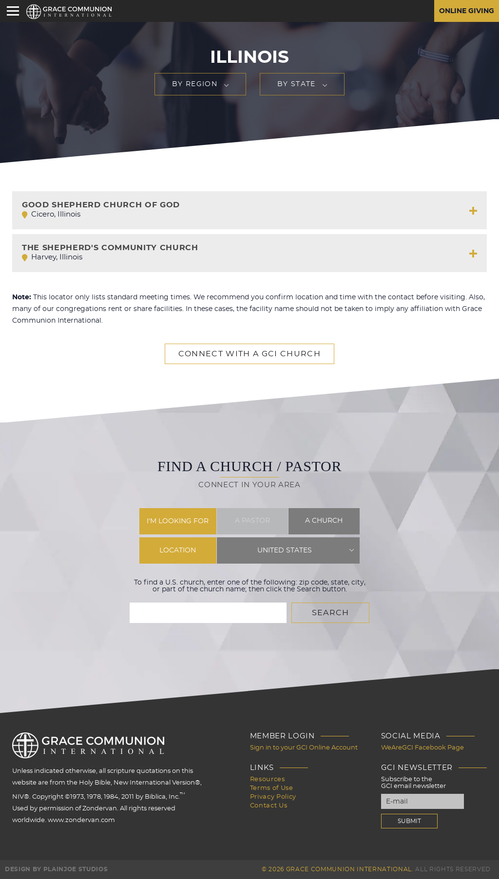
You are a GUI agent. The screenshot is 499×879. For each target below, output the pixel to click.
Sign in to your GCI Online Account (304, 748)
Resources (267, 779)
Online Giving (466, 11)
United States (284, 550)
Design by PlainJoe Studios (56, 869)
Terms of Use (271, 788)
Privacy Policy (273, 797)
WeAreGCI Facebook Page (422, 748)
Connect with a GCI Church (249, 354)
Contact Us (269, 806)
